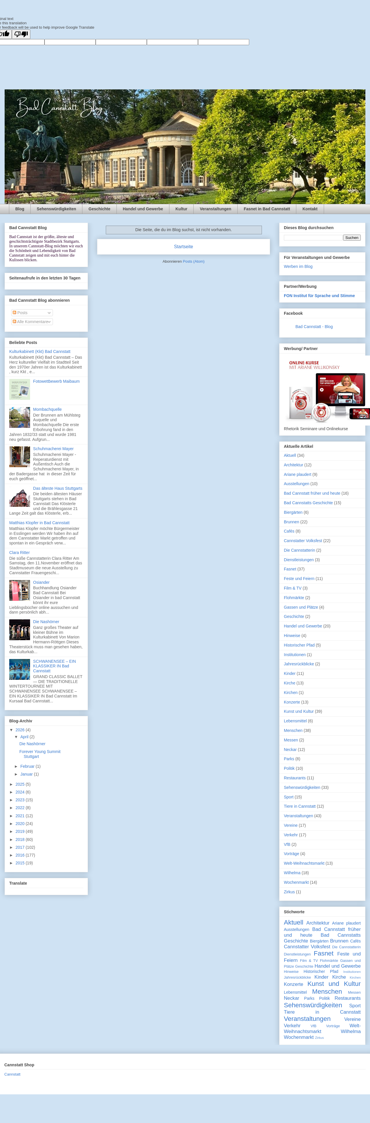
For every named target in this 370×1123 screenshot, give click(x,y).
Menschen (293, 730)
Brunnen (291, 522)
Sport (288, 797)
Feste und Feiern (299, 578)
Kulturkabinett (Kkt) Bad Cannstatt (40, 351)
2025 (21, 784)
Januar (27, 774)
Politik (289, 768)
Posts (20, 312)
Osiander (41, 582)
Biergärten (293, 512)
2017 (21, 847)
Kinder (289, 673)
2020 (21, 823)
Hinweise (292, 635)
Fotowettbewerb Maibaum (56, 381)
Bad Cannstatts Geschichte (308, 502)
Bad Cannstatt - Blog (314, 326)
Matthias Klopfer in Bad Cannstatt (39, 522)
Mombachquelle (47, 409)
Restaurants (295, 778)
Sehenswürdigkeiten (56, 209)
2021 (21, 815)
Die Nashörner (46, 621)
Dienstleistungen (299, 559)
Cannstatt (12, 1074)
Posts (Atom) (194, 261)
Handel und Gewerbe (143, 209)
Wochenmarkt (296, 882)
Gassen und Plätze (301, 607)
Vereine (290, 825)
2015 (21, 863)
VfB (287, 844)
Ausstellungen (296, 483)
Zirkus (289, 892)
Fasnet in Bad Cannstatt (267, 209)
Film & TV (292, 588)
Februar (28, 766)
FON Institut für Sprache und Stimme (319, 295)
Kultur (181, 209)
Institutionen (295, 654)
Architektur (293, 465)
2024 (21, 792)
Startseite (183, 246)
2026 (21, 730)
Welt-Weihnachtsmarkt (304, 863)
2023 (21, 800)
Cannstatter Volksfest (303, 540)
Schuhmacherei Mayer (53, 448)
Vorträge (291, 853)
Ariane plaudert (297, 474)
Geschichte (99, 209)
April (24, 736)
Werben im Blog (298, 266)
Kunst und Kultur (299, 711)
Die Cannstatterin (299, 550)
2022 (21, 807)
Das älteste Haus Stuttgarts (57, 488)
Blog (19, 209)
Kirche (289, 683)
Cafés (289, 531)
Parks (289, 758)
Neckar (290, 749)
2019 (21, 831)
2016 (21, 855)
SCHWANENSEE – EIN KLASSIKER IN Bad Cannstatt (54, 666)
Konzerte (292, 702)
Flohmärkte (294, 597)
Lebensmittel (295, 721)
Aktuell (290, 455)
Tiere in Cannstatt (300, 806)
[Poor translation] (21, 34)
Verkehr (291, 835)
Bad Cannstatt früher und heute (312, 493)
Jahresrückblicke (299, 664)
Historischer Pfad (299, 645)
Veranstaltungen (215, 209)
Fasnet (290, 569)
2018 (21, 839)
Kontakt (309, 209)
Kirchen (290, 692)
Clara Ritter (19, 552)
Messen (291, 740)
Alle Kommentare (30, 321)
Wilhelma (292, 872)
